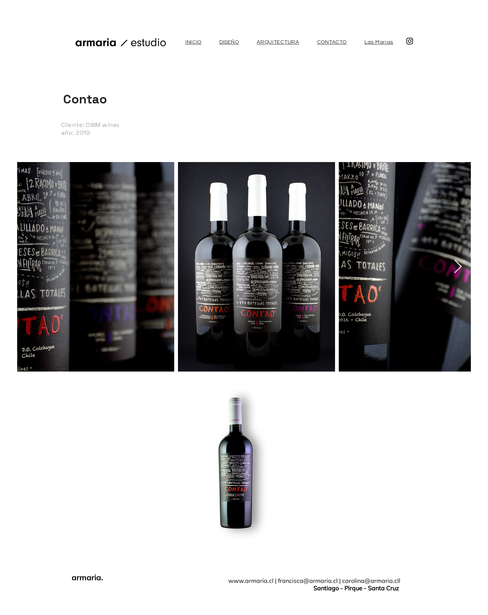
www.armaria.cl (250, 580)
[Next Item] (458, 267)
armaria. (87, 577)
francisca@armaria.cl (308, 580)
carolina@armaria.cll (371, 580)
